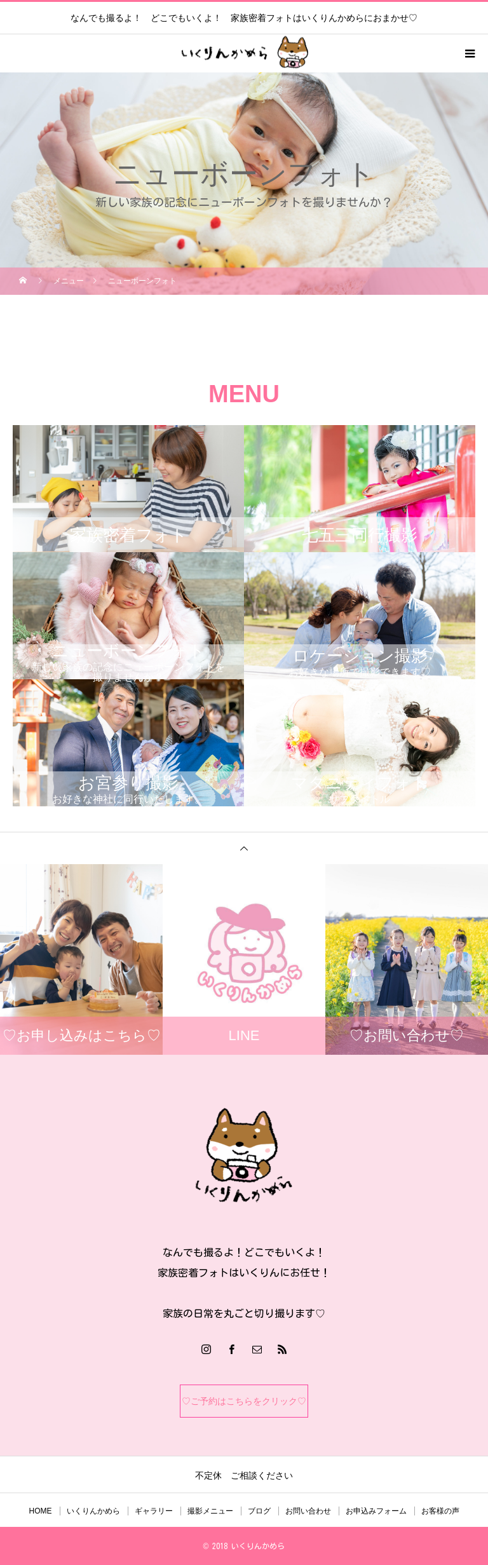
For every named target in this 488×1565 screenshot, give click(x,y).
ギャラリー (154, 1511)
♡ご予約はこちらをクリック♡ (244, 1401)
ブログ (259, 1511)
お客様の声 (440, 1511)
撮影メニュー (210, 1511)
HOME (40, 1511)
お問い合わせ (308, 1511)
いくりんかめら (93, 1511)
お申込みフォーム (376, 1511)
